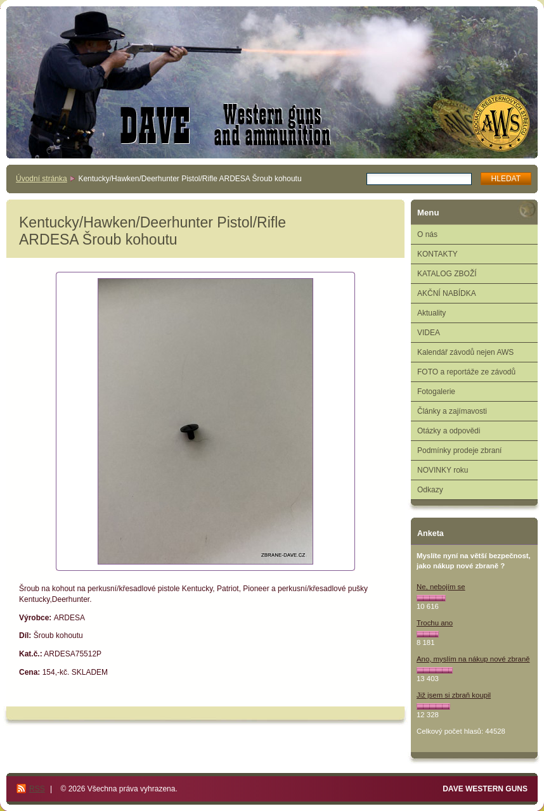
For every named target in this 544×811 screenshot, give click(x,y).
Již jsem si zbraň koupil (454, 695)
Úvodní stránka (41, 178)
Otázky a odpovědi (448, 430)
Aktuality (431, 313)
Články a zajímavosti (452, 411)
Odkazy (430, 489)
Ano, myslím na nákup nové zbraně (473, 659)
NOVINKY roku (442, 470)
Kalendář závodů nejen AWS (465, 352)
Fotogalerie (436, 391)
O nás (427, 234)
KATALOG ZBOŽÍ (447, 273)
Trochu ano (435, 623)
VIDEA (428, 332)
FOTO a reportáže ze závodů (466, 371)
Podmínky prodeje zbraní (459, 450)
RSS (37, 788)
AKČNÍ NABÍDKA (446, 293)
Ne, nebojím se (441, 587)
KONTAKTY (437, 254)
